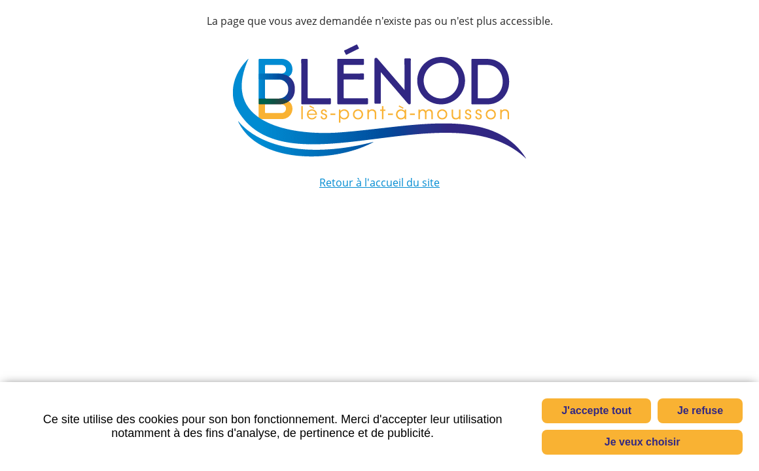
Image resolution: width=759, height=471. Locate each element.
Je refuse (700, 410)
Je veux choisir (642, 441)
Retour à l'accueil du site (379, 182)
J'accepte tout (596, 410)
